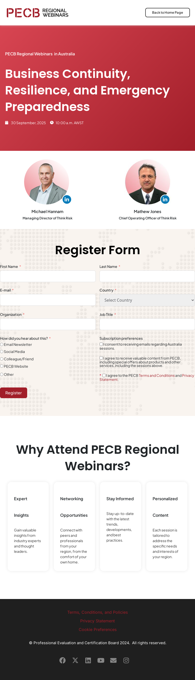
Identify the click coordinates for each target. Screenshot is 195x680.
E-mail (5, 290)
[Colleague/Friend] (1, 359)
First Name (9, 266)
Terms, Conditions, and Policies (97, 612)
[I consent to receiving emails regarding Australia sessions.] (101, 344)
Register (13, 392)
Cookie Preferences (98, 629)
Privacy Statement (97, 620)
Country (106, 290)
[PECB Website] (1, 366)
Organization (11, 314)
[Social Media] (1, 351)
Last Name (109, 266)
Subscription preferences (121, 338)
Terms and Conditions (157, 375)
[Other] (1, 374)
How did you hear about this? (24, 338)
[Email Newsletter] (1, 344)
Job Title (106, 314)
